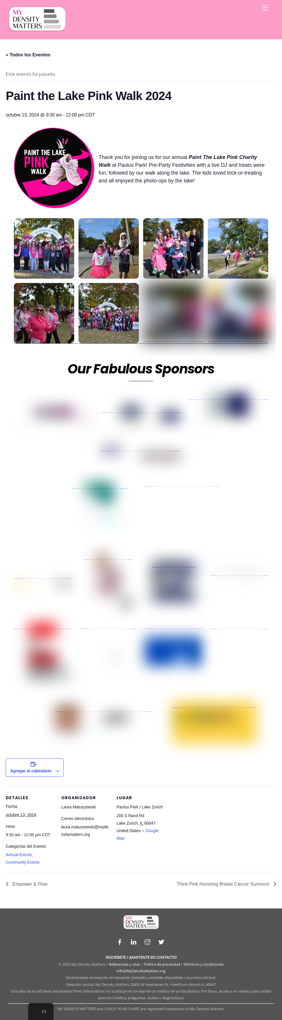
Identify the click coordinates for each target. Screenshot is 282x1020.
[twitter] (161, 941)
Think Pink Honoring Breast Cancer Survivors (224, 884)
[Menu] (265, 8)
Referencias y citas (124, 964)
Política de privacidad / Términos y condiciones (184, 964)
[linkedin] (133, 941)
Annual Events (19, 854)
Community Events (23, 862)
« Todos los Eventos (28, 54)
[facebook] (120, 941)
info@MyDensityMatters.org (141, 970)
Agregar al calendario (30, 771)
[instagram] (147, 941)
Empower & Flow (29, 884)
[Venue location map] (202, 825)
